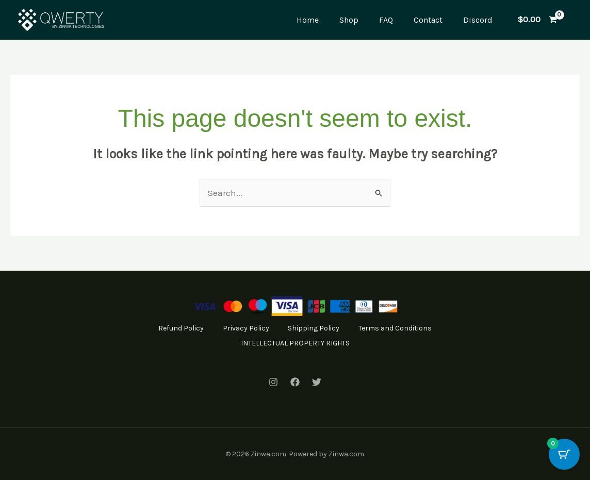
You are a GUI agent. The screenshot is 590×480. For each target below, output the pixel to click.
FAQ (386, 20)
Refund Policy (225, 328)
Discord (478, 20)
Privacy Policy (292, 328)
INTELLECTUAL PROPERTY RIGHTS (342, 342)
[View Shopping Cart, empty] (537, 20)
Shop (348, 20)
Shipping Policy (361, 328)
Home (308, 20)
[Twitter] (316, 381)
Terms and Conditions (230, 342)
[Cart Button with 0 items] (564, 454)
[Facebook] (295, 381)
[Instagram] (273, 381)
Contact (428, 20)
